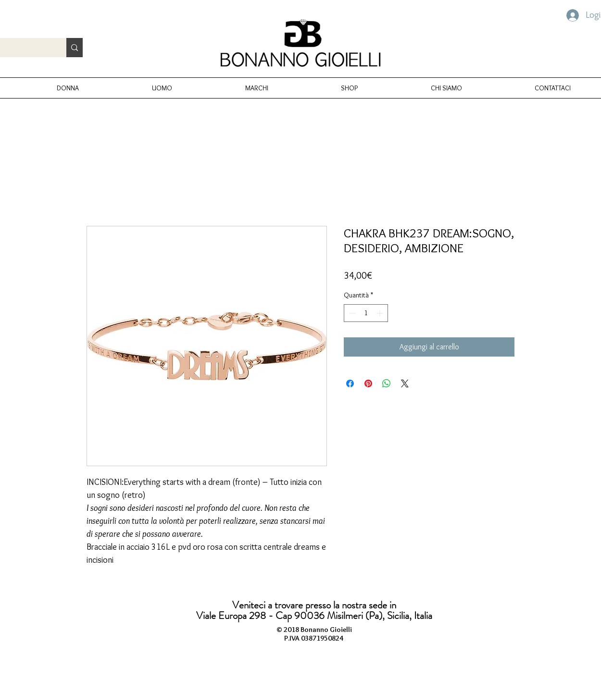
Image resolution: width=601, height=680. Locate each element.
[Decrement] (351, 313)
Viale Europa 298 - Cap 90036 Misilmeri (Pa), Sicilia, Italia (314, 615)
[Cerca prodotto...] (74, 47)
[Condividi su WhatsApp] (386, 383)
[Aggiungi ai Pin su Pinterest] (368, 383)
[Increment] (381, 313)
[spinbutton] (366, 313)
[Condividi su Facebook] (350, 383)
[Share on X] (405, 383)
